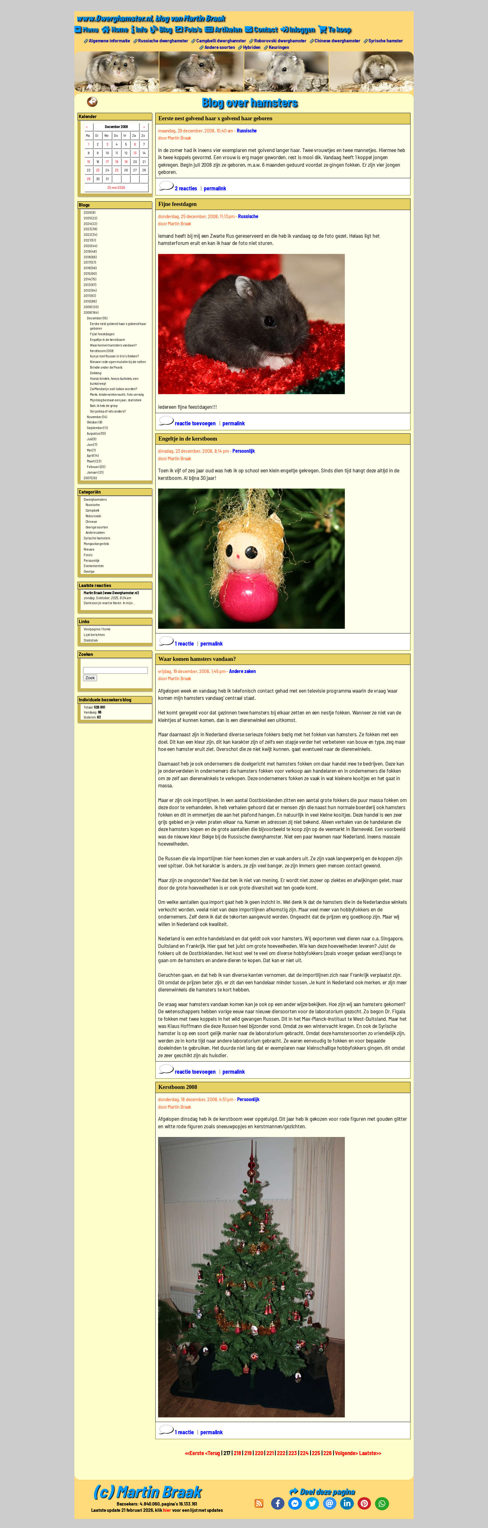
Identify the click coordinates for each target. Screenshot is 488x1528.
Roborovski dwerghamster (280, 40)
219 (248, 1452)
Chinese (91, 521)
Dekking (95, 372)
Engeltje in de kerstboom (107, 339)
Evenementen (94, 565)
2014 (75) (90, 278)
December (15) (97, 317)
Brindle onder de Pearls (106, 367)
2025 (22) (90, 217)
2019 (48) (90, 251)
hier (167, 1509)
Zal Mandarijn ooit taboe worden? (113, 388)
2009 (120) (91, 306)
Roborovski (93, 515)
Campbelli (93, 510)
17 (107, 161)
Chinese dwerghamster (337, 40)
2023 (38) (90, 229)
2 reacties (178, 188)
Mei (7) (91, 449)
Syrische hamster (385, 40)
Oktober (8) (94, 422)
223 (293, 1452)
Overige (89, 571)
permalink (215, 188)
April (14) (92, 455)
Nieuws (89, 549)
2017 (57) (90, 262)
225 (316, 1452)
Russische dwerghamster (163, 40)
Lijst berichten (94, 634)
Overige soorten (97, 526)
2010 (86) (90, 301)
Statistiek (90, 640)
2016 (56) (90, 267)
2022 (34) (90, 234)
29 (89, 178)
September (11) (97, 427)
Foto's (88, 554)
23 (98, 170)
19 (126, 161)
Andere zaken (95, 532)
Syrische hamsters (97, 538)
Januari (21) (95, 472)
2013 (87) (90, 284)
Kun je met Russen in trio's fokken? (114, 356)
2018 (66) (90, 256)
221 (270, 1452)
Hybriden (252, 47)
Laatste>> (370, 1452)
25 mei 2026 (116, 187)
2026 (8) (89, 212)
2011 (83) (90, 295)
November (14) (97, 416)
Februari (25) (96, 466)
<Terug (213, 1452)
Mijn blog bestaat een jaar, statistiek (115, 400)
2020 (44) (90, 245)
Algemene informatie (109, 40)
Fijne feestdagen (102, 334)
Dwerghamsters (95, 499)
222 (281, 1452)
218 (237, 1452)
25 (117, 170)
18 (116, 161)
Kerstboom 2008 (102, 350)
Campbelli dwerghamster (221, 40)
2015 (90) (90, 273)
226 (327, 1452)
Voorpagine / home (97, 629)
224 (304, 1452)
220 (259, 1452)
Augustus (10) (96, 433)
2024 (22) (90, 223)
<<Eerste (195, 1452)
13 (135, 152)
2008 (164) (91, 312)
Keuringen (279, 47)
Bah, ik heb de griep (104, 405)
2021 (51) (90, 240)
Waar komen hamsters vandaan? (113, 344)
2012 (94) (90, 290)
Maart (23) (94, 461)
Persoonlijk (91, 560)
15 (88, 161)
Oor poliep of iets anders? (108, 410)
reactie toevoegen (187, 422)
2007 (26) (90, 477)
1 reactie (176, 643)
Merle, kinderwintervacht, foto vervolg (117, 394)
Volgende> (347, 1452)
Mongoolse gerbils (96, 543)
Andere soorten (219, 47)
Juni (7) (92, 444)
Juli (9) (91, 438)
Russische (93, 504)
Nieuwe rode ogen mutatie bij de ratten (118, 361)
